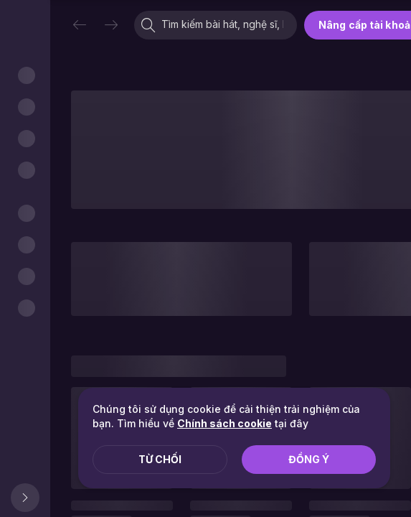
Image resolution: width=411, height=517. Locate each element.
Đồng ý (308, 459)
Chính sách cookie (224, 423)
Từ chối (159, 459)
